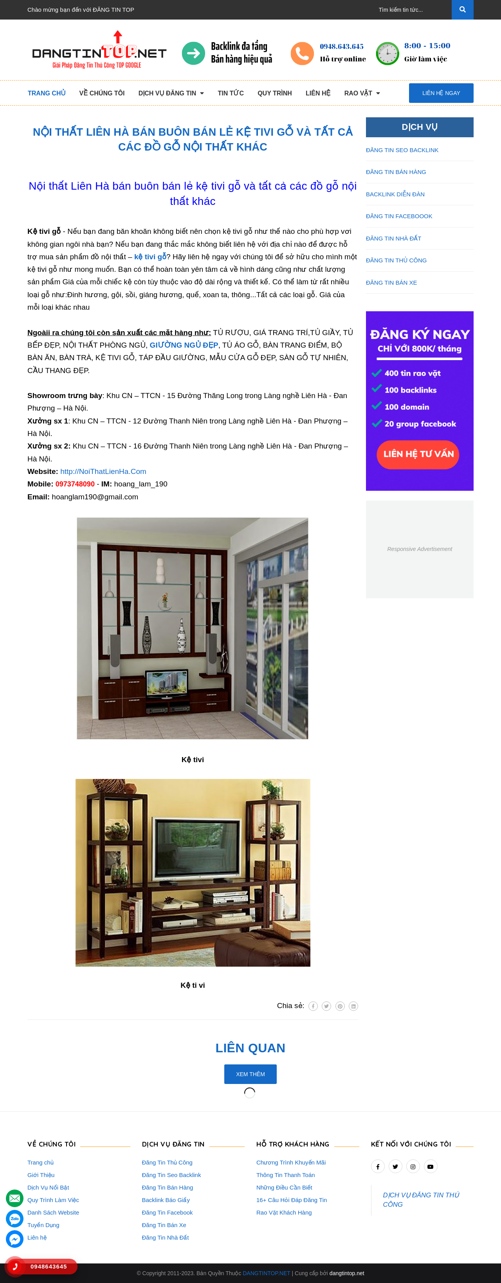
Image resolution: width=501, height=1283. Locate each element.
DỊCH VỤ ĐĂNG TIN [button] (173, 1144)
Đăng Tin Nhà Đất (165, 1237)
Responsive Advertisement (419, 549)
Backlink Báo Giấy (166, 1200)
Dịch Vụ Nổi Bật (48, 1187)
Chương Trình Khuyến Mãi (291, 1162)
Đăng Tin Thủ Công (167, 1162)
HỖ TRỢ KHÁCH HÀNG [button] (293, 1144)
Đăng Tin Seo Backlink (171, 1175)
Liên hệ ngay (441, 93)
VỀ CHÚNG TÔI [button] (51, 1144)
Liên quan (251, 1048)
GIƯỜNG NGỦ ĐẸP (184, 345)
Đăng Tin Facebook (167, 1212)
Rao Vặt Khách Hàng (284, 1212)
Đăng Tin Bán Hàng (167, 1187)
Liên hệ (37, 1237)
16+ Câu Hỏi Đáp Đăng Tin (291, 1200)
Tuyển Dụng (43, 1225)
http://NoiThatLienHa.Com (103, 471)
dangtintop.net (347, 1273)
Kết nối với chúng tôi (411, 1144)
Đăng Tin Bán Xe (164, 1225)
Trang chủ (40, 1162)
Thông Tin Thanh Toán (285, 1175)
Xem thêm (250, 1074)
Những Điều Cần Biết (284, 1187)
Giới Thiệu (40, 1175)
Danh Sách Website (53, 1212)
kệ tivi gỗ (150, 257)
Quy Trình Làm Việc (53, 1200)
